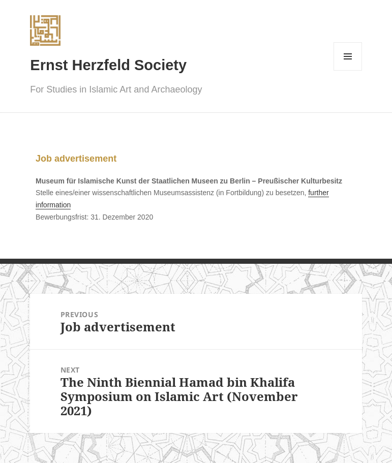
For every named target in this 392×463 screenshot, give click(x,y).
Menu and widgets (348, 70)
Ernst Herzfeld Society (108, 65)
